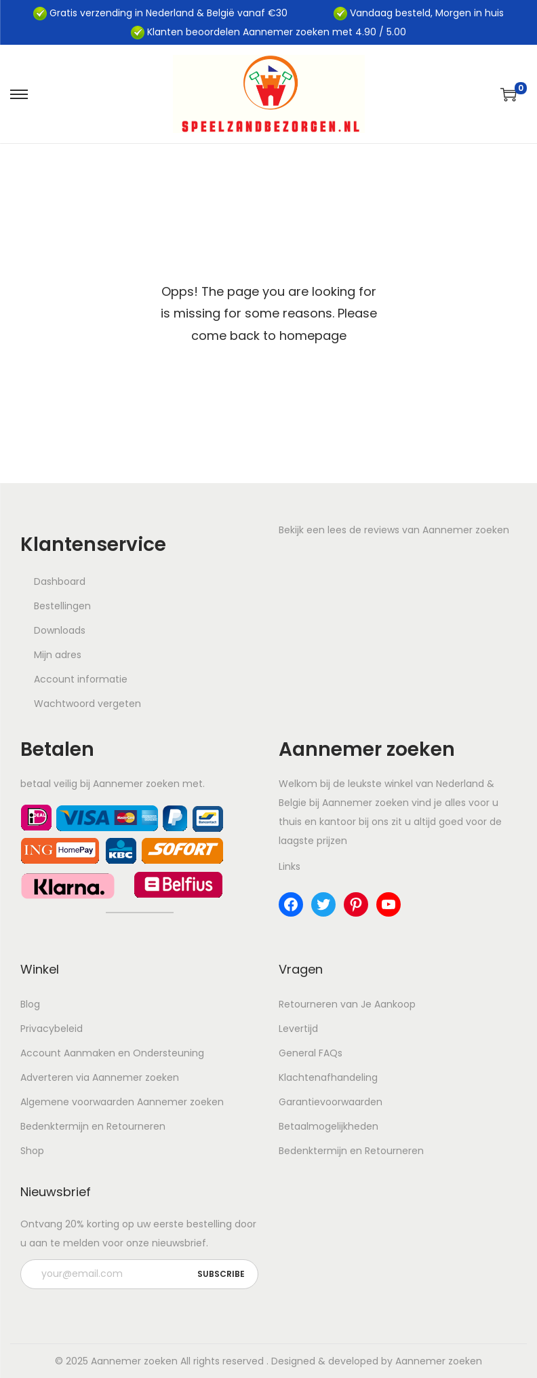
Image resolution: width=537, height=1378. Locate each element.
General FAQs (310, 1053)
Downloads (59, 630)
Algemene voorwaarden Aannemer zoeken (122, 1102)
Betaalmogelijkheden (328, 1126)
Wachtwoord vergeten (87, 703)
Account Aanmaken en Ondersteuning (112, 1053)
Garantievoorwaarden (330, 1102)
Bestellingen (62, 606)
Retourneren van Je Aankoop (347, 1004)
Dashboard (59, 581)
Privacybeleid (51, 1028)
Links (289, 866)
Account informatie (80, 679)
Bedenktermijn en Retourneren (92, 1126)
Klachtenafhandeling (328, 1077)
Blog (30, 1004)
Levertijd (298, 1028)
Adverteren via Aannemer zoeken (99, 1077)
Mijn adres (57, 655)
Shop (32, 1150)
